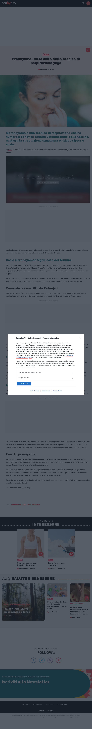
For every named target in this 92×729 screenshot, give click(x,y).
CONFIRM (27, 383)
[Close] (80, 338)
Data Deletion (34, 391)
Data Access (46, 391)
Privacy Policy (57, 391)
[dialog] (46, 364)
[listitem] (46, 372)
